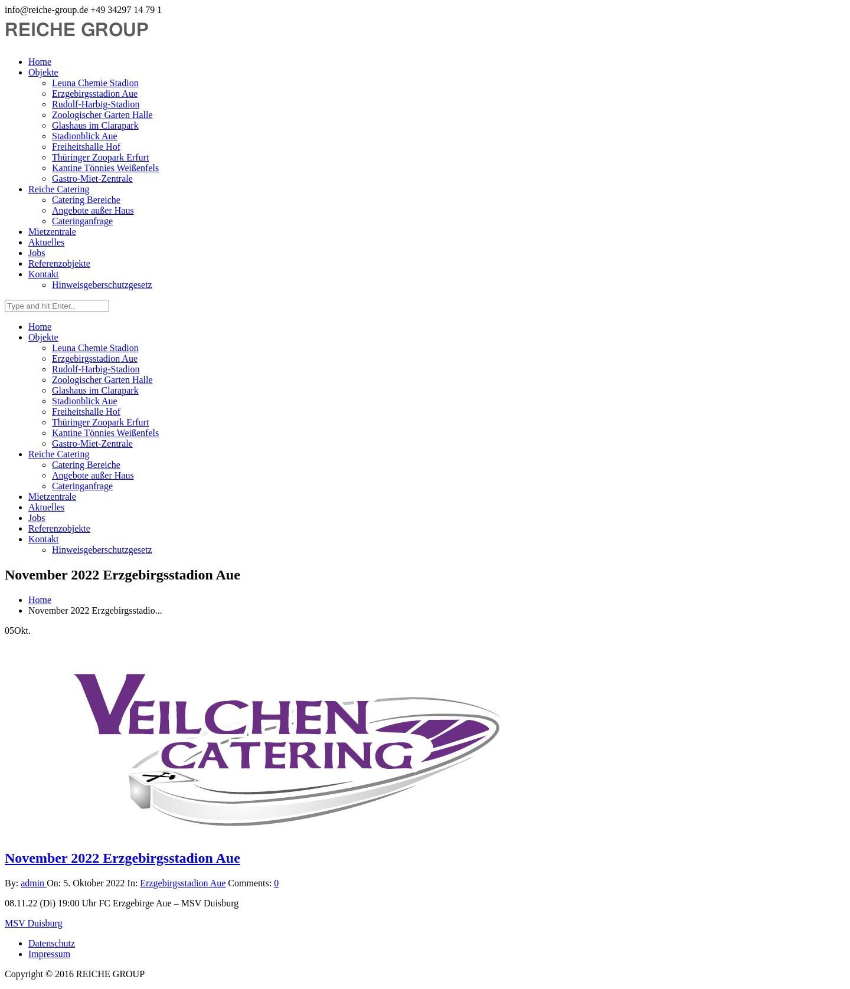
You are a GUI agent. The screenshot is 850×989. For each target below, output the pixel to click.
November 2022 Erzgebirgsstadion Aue (122, 858)
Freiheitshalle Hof (86, 147)
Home (39, 62)
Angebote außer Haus (93, 210)
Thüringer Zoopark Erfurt (100, 157)
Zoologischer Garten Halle (102, 115)
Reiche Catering (59, 189)
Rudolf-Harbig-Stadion (95, 104)
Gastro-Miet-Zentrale (92, 178)
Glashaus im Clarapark (95, 125)
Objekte (43, 72)
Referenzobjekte (59, 263)
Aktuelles (46, 242)
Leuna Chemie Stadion (95, 83)
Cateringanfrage (82, 221)
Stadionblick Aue (84, 136)
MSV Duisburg (34, 923)
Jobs (36, 253)
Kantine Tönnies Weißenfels (105, 168)
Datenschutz (51, 943)
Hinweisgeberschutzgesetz (102, 285)
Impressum (49, 954)
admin (34, 883)
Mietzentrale (52, 232)
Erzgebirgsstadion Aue (95, 94)
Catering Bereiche (86, 200)
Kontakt (43, 274)
